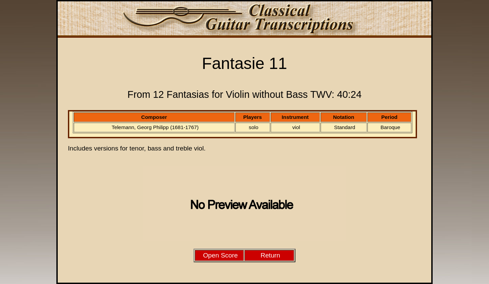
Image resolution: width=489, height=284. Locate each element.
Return (270, 255)
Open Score (220, 255)
